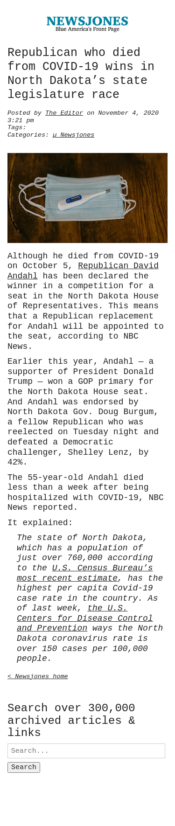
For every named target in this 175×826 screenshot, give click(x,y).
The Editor (64, 112)
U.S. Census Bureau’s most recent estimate (85, 571)
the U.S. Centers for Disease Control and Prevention (85, 616)
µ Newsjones (73, 134)
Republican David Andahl (83, 269)
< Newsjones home (37, 674)
